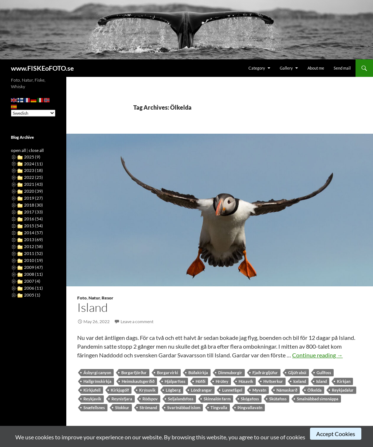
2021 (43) (33, 184)
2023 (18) (33, 170)
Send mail (342, 68)
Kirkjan (343, 381)
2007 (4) (32, 281)
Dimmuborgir (230, 372)
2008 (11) (33, 274)
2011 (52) (33, 253)
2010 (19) (33, 260)
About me (315, 68)
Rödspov (150, 398)
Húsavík (246, 381)
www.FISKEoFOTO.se (42, 68)
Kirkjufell (92, 390)
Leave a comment (137, 321)
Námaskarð (286, 390)
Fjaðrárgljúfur (265, 372)
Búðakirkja (198, 372)
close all (36, 150)
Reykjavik (92, 398)
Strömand (148, 407)
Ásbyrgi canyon (97, 372)
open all (18, 150)
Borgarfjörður (134, 372)
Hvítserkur (273, 381)
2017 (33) (33, 212)
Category (256, 68)
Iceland (299, 381)
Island (92, 307)
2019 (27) (33, 198)
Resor (107, 298)
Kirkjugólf (120, 390)
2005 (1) (32, 295)
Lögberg (173, 390)
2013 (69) (33, 239)
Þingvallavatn (249, 407)
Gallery (286, 68)
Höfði (200, 381)
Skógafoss (250, 398)
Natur (94, 298)
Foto (82, 298)
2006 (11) (33, 288)
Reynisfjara (121, 398)
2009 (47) (33, 267)
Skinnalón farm (217, 398)
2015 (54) (33, 225)
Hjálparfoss (175, 381)
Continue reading (317, 355)
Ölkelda (314, 390)
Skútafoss (278, 398)
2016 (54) (33, 218)
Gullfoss (324, 372)
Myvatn (259, 390)
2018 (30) (33, 205)
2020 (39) (33, 191)
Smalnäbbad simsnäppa (317, 398)
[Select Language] (33, 113)
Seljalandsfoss (180, 398)
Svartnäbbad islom (183, 407)
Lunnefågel (232, 390)
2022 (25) (33, 177)
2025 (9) (32, 157)
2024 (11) (33, 163)
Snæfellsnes (94, 407)
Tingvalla (219, 407)
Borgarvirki (167, 372)
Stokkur (122, 407)
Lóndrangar (201, 390)
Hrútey (222, 381)
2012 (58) (33, 246)
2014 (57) (33, 232)
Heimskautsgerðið (138, 381)
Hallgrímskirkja (97, 381)
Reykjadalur (343, 390)
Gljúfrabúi (297, 372)
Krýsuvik (147, 390)
